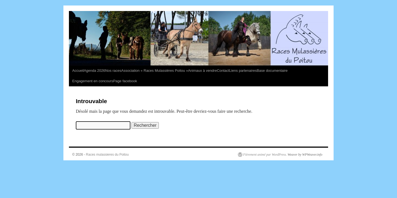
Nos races (113, 70)
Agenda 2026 (94, 70)
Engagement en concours (92, 81)
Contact (223, 70)
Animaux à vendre (202, 70)
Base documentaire (272, 70)
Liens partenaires (243, 70)
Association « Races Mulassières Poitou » (154, 70)
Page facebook (125, 81)
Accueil (78, 70)
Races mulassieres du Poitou (107, 154)
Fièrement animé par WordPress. (265, 154)
